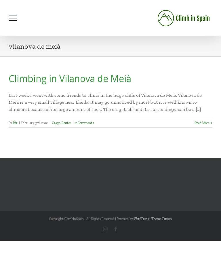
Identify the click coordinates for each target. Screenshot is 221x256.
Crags (56, 123)
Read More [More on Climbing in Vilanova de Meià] (202, 123)
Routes (66, 123)
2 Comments (84, 123)
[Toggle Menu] (13, 18)
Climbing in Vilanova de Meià (70, 78)
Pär (15, 123)
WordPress (141, 219)
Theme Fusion (161, 219)
